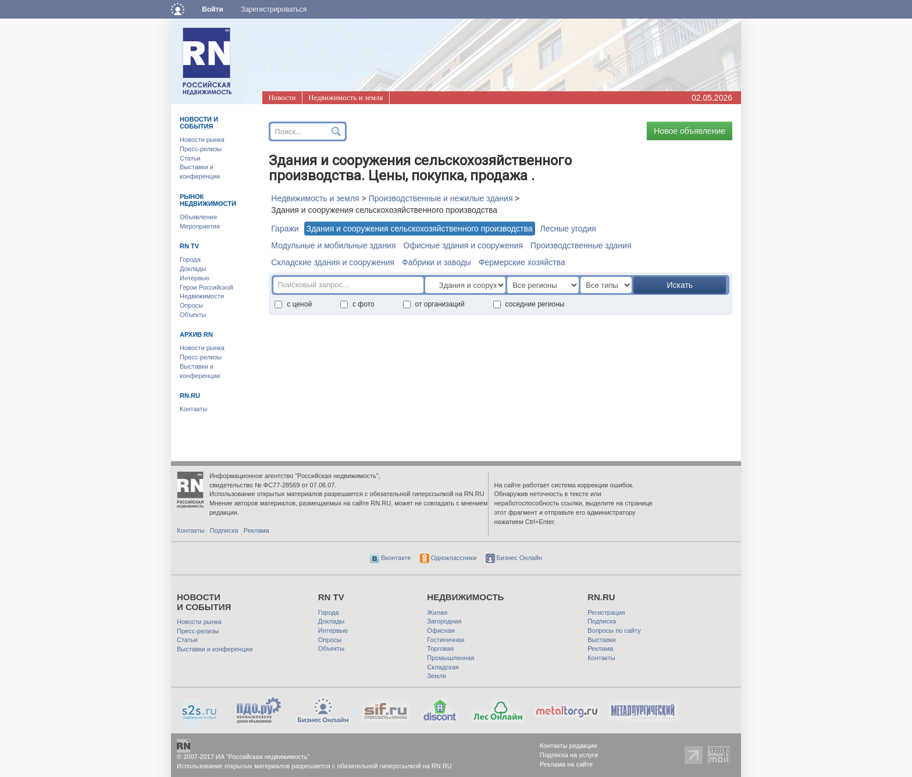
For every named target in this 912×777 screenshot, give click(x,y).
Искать (680, 285)
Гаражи (284, 228)
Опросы (191, 305)
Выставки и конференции (214, 649)
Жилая (437, 612)
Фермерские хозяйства (522, 262)
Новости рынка (202, 139)
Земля (436, 675)
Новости (281, 97)
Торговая (440, 648)
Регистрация (606, 612)
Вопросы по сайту (614, 630)
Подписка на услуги (569, 754)
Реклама (256, 530)
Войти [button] (212, 9)
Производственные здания (581, 245)
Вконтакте (390, 557)
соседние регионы (529, 304)
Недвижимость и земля (345, 97)
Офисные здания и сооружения (463, 245)
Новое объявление (689, 131)
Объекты (193, 314)
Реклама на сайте (566, 764)
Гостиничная (445, 639)
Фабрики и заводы (436, 262)
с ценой (293, 304)
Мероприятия (200, 226)
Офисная (440, 630)
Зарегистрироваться (274, 9)
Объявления (198, 216)
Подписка (224, 530)
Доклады (193, 268)
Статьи (190, 158)
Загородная (444, 621)
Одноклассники (448, 557)
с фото (357, 304)
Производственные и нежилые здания (441, 198)
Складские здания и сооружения (332, 262)
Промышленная (450, 657)
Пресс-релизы (201, 148)
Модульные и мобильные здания (333, 245)
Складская (442, 667)
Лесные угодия (568, 228)
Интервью (194, 278)
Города (190, 259)
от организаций (434, 304)
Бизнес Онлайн (514, 557)
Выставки (601, 639)
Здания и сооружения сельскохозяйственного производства (420, 228)
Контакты (194, 408)
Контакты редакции (568, 745)
